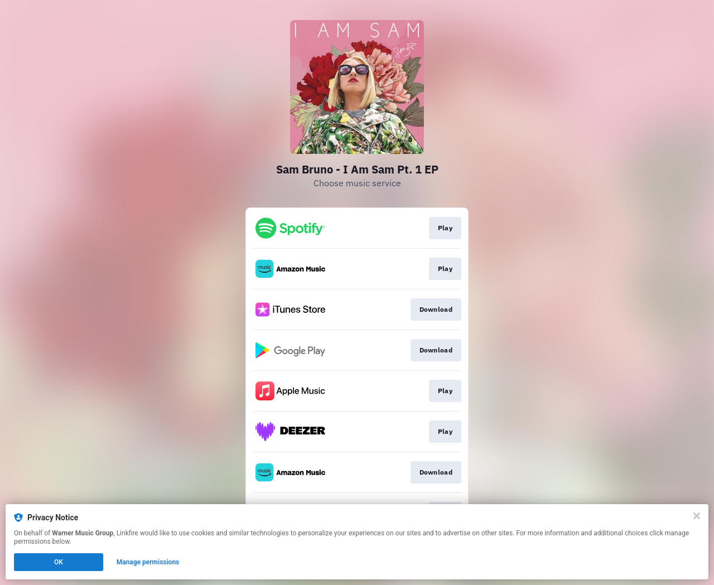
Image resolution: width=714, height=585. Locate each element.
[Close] (697, 516)
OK (58, 562)
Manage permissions (148, 562)
